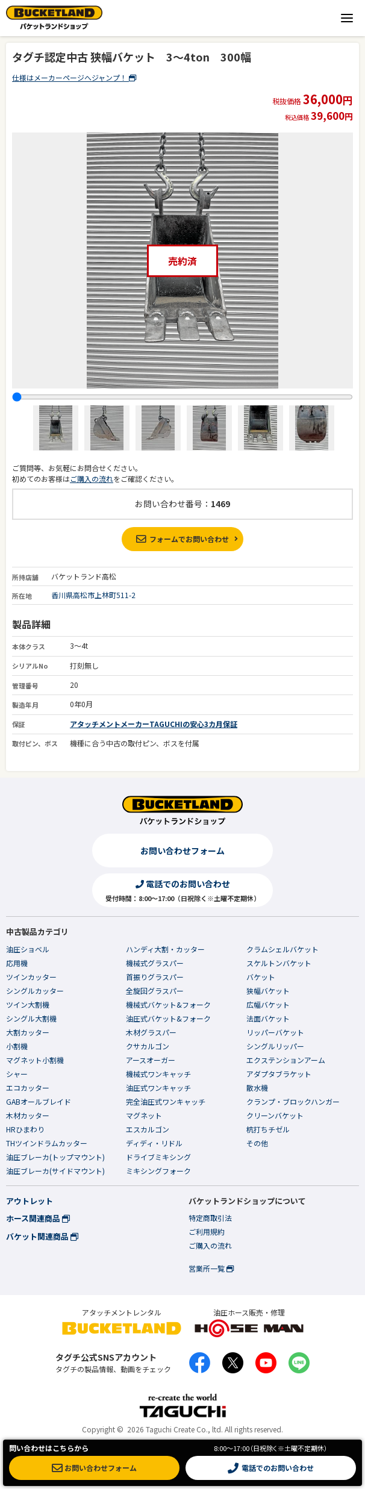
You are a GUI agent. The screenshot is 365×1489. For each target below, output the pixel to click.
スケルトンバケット (278, 963)
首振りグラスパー (155, 977)
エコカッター (27, 1087)
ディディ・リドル (154, 1143)
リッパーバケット (275, 1032)
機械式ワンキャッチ (158, 1074)
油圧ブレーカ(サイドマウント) (55, 1171)
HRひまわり (25, 1129)
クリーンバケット (275, 1115)
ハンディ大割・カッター (165, 949)
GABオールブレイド (38, 1101)
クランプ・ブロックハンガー (293, 1101)
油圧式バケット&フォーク (168, 1018)
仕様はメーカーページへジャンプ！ (74, 77)
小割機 (17, 1046)
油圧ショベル (27, 949)
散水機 (257, 1087)
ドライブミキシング (158, 1157)
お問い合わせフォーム (182, 850)
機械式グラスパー (155, 963)
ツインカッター (31, 977)
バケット (260, 977)
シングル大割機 (31, 1018)
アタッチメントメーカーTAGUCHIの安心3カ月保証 (153, 724)
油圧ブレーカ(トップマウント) (55, 1157)
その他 (257, 1143)
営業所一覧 (211, 1268)
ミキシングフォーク (158, 1171)
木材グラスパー (151, 1032)
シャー (17, 1074)
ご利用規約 (207, 1231)
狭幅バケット (268, 990)
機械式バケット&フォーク (168, 1004)
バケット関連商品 (42, 1236)
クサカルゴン (147, 1046)
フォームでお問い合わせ (182, 539)
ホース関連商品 (38, 1218)
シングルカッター (35, 990)
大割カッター (27, 1032)
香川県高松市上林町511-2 (93, 595)
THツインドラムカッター (46, 1143)
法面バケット (268, 1018)
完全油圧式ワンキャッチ (165, 1101)
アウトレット (29, 1200)
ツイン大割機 (27, 1004)
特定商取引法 (210, 1218)
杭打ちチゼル (268, 1129)
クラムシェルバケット (282, 949)
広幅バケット (268, 1004)
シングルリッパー (275, 1046)
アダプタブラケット (278, 1074)
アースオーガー (150, 1060)
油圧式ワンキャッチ (158, 1087)
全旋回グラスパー (155, 990)
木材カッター (27, 1115)
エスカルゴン (147, 1129)
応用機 (17, 963)
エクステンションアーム (285, 1060)
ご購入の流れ (91, 478)
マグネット (144, 1115)
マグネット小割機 (35, 1060)
